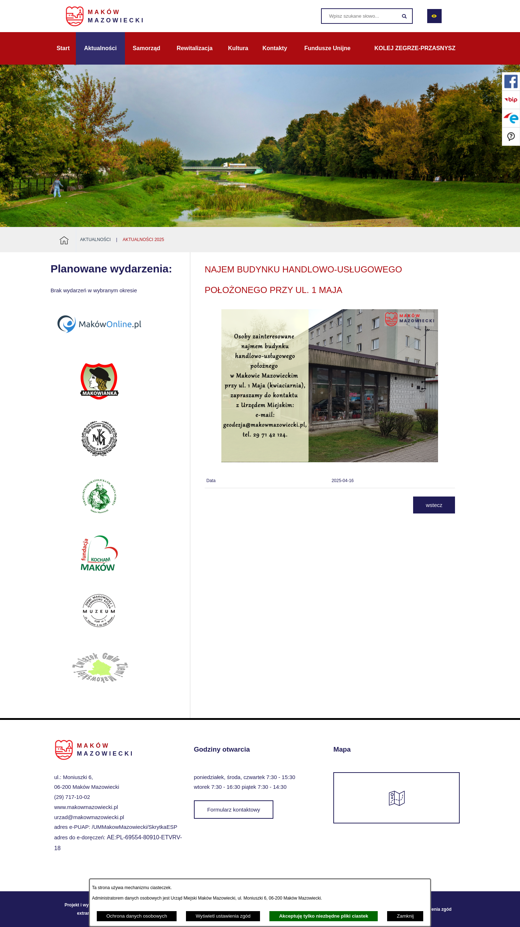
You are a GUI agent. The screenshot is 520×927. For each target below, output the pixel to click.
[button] (329, 460)
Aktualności (95, 239)
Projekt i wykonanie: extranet (86, 908)
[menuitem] (63, 48)
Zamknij (405, 916)
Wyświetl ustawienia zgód (223, 916)
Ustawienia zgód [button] (434, 909)
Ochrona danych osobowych (136, 916)
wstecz (434, 505)
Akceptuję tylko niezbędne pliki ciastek (323, 916)
